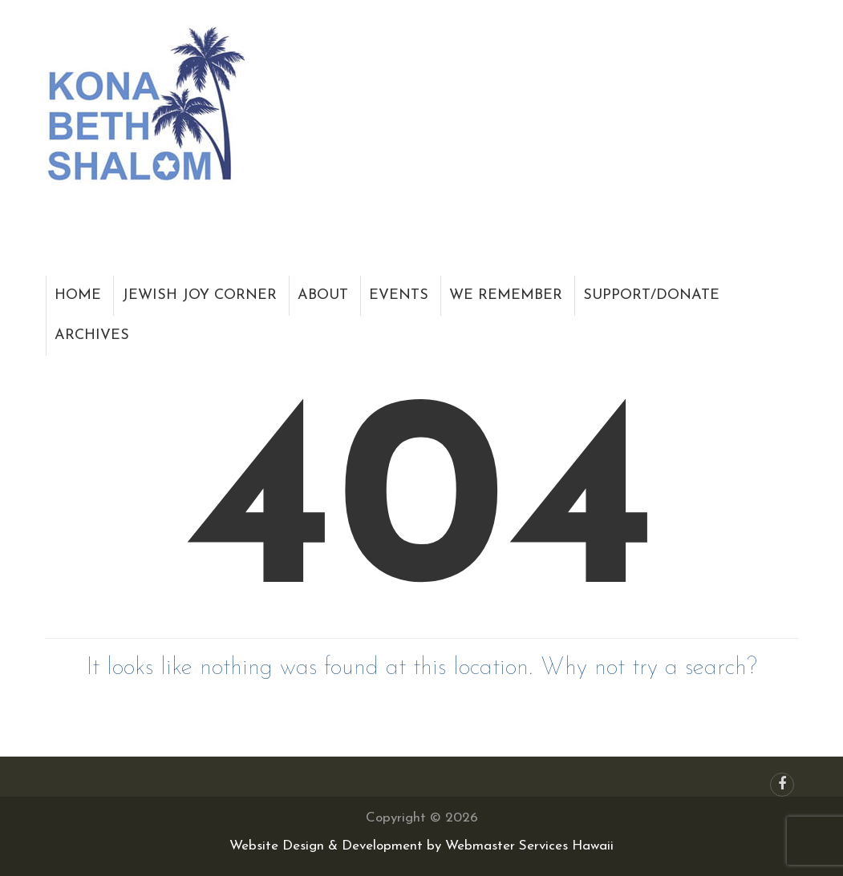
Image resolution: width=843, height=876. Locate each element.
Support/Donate (651, 295)
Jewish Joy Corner (199, 295)
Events (398, 295)
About (323, 295)
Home (78, 295)
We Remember (505, 295)
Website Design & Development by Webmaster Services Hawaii (421, 846)
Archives (92, 335)
